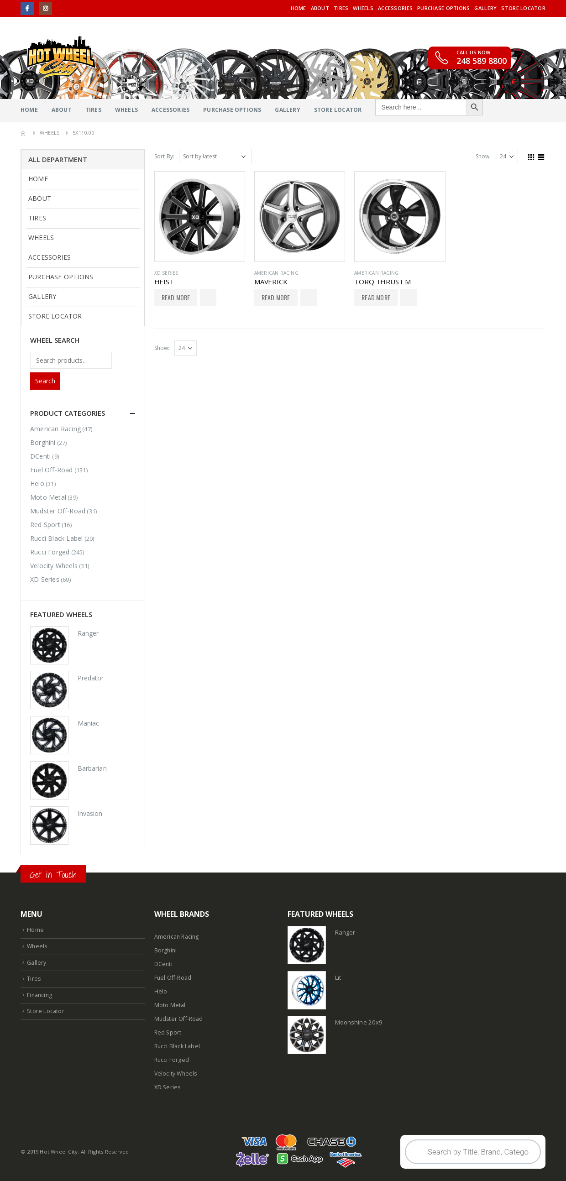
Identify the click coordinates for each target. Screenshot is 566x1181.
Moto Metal (48, 497)
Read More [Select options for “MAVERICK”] (276, 297)
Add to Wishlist (208, 297)
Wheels (363, 8)
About (320, 8)
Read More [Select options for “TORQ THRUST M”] (376, 297)
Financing (40, 995)
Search (45, 380)
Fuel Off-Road (51, 469)
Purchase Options (443, 8)
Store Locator (523, 8)
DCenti (40, 456)
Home (298, 8)
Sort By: (164, 156)
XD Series (166, 273)
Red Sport (45, 524)
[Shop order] (215, 156)
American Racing (276, 273)
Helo (37, 483)
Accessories (395, 8)
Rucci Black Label (56, 538)
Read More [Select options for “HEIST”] (176, 297)
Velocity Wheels (54, 565)
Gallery (485, 8)
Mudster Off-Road (57, 511)
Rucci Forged (49, 552)
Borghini (43, 442)
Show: (483, 156)
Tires (341, 8)
